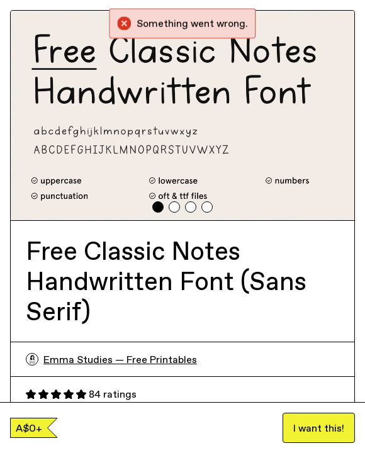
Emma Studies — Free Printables (111, 359)
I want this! (318, 428)
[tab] (158, 207)
